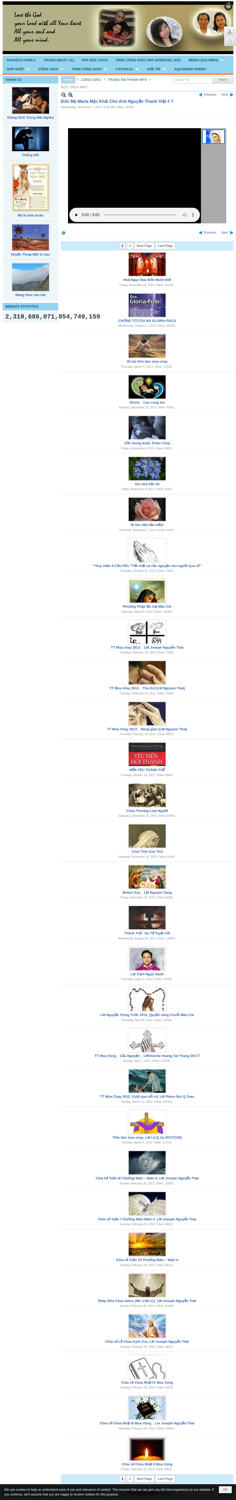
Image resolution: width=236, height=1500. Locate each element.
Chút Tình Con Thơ (147, 851)
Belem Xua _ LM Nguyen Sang (147, 892)
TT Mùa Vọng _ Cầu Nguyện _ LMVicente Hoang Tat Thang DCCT (147, 1056)
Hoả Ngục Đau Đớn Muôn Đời (147, 280)
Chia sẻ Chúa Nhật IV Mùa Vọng (147, 1382)
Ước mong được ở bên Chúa (147, 443)
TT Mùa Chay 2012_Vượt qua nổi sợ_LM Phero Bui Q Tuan (147, 1097)
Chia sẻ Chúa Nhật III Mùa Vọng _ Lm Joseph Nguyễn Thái (147, 1423)
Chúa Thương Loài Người (147, 811)
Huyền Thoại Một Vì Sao (30, 254)
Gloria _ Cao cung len (147, 402)
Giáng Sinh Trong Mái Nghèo (30, 117)
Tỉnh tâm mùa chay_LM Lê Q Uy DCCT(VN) (147, 1137)
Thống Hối (30, 155)
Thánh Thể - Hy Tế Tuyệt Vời (147, 933)
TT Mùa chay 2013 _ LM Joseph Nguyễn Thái (147, 647)
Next (224, 94)
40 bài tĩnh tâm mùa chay (147, 361)
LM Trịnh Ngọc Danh (147, 974)
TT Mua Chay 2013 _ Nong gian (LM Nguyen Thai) (147, 729)
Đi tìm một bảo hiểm (147, 525)
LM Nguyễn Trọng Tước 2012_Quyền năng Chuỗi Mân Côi (147, 1015)
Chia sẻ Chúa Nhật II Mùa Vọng (147, 1464)
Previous (210, 94)
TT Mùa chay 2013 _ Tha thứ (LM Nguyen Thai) (147, 688)
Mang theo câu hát (31, 295)
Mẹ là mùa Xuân (31, 215)
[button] (206, 60)
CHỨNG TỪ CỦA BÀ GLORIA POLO (147, 321)
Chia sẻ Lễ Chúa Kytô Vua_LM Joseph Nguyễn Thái (147, 1342)
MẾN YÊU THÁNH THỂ (147, 770)
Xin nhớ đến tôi (147, 484)
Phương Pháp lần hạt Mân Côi (147, 606)
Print (63, 233)
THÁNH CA (13, 80)
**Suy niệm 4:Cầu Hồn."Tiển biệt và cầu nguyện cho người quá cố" (147, 566)
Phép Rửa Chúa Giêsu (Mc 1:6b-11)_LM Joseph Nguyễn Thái (147, 1301)
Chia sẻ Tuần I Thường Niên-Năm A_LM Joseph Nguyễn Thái (147, 1219)
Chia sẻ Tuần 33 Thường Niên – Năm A (147, 1260)
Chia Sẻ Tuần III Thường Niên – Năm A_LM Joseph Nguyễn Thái (147, 1178)
